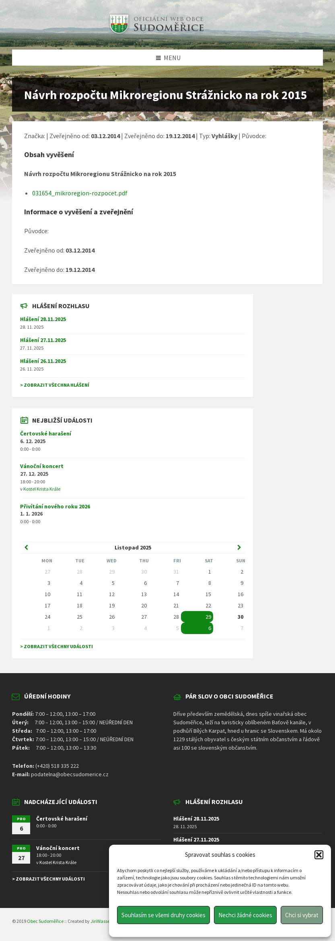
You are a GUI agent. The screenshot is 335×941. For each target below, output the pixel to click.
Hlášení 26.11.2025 (43, 361)
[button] (319, 855)
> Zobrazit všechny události (56, 646)
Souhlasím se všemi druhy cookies (163, 915)
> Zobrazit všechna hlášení (54, 385)
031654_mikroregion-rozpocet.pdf (79, 193)
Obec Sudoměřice (45, 921)
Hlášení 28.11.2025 (43, 319)
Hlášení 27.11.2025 (43, 340)
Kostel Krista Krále (41, 489)
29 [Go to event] (208, 616)
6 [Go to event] (209, 628)
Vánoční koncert (42, 466)
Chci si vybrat (302, 915)
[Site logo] (155, 34)
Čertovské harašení (45, 433)
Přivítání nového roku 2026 (55, 506)
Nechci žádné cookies (245, 915)
